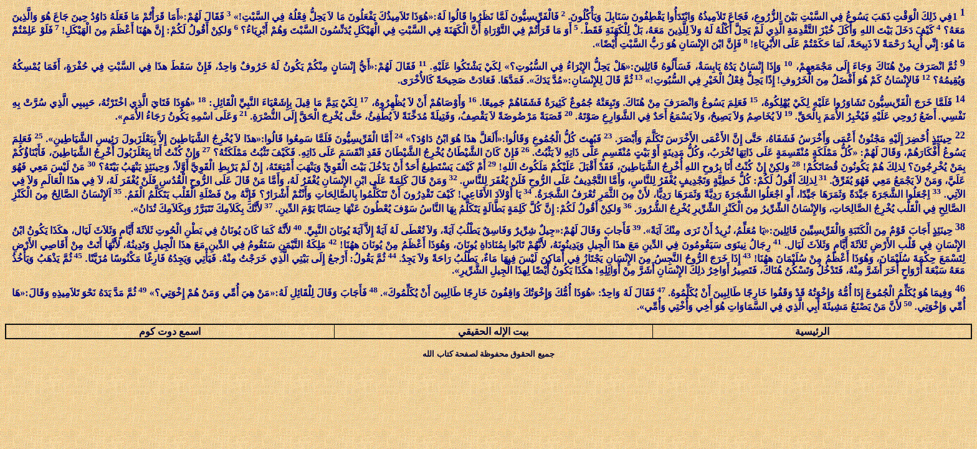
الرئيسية (812, 331)
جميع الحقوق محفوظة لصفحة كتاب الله (488, 354)
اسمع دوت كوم (170, 331)
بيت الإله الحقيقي (493, 331)
